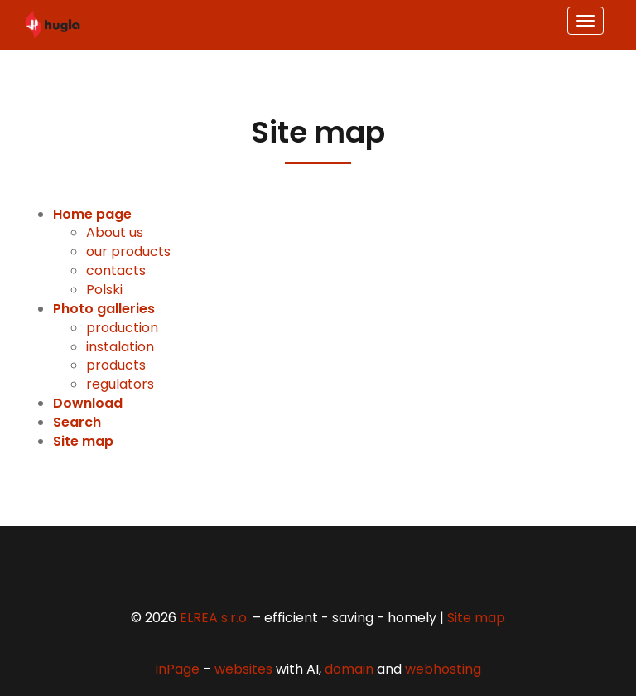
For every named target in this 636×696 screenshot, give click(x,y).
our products (128, 251)
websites (243, 669)
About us (114, 232)
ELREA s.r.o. (214, 617)
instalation (120, 346)
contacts (116, 270)
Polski (104, 289)
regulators (120, 384)
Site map (476, 617)
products (116, 365)
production (122, 327)
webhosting (443, 669)
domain (349, 669)
